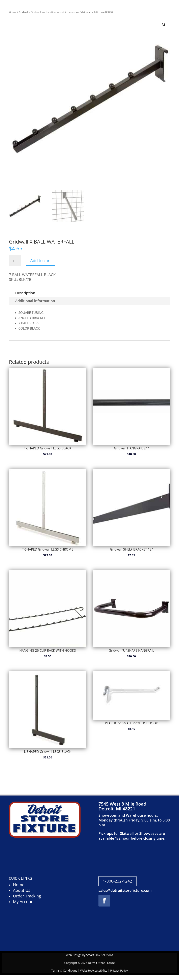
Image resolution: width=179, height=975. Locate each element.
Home (12, 12)
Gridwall (23, 12)
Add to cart (40, 260)
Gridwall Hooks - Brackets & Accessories (55, 12)
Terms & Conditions (64, 970)
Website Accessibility (93, 970)
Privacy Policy (119, 970)
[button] (163, 24)
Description (25, 292)
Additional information (35, 300)
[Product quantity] (15, 260)
